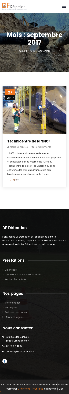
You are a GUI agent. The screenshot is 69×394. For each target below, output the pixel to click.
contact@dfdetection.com (21, 351)
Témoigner (11, 307)
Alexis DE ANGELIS (19, 147)
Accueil (23, 50)
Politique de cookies (16, 312)
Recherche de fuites (16, 279)
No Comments (43, 147)
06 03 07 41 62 (14, 346)
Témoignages (12, 302)
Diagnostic (11, 269)
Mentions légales (14, 317)
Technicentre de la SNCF (29, 141)
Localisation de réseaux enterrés (23, 274)
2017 (32, 50)
